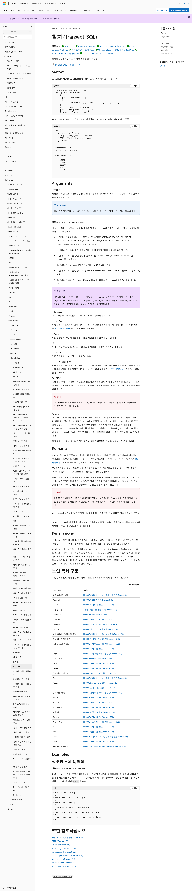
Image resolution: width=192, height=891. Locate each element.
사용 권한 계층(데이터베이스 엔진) (67, 837)
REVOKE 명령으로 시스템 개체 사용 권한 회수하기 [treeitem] (22, 774)
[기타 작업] (138, 28)
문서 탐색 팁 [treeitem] (10, 47)
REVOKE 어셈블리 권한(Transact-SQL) (98, 600)
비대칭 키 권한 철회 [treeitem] (21, 679)
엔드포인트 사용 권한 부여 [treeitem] (22, 582)
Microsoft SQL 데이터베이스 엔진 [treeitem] (18, 67)
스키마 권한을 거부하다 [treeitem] (22, 452)
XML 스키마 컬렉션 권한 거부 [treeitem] (22, 505)
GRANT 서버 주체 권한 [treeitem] (22, 615)
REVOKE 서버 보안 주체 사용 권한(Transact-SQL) (102, 653)
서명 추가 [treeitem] (17, 363)
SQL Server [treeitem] (9, 42)
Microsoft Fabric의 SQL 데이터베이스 (99, 53)
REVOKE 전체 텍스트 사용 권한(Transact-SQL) (101, 639)
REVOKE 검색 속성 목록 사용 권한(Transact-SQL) (102, 692)
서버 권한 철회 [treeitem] (19, 749)
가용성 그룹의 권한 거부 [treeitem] (22, 395)
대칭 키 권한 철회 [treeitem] (20, 766)
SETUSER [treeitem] (16, 795)
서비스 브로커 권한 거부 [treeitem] (22, 480)
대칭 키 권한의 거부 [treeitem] (21, 486)
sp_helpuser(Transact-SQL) (64, 866)
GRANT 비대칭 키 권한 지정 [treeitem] (22, 535)
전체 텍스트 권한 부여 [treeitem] (22, 588)
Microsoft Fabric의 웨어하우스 (65, 53)
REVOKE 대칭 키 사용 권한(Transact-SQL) (99, 712)
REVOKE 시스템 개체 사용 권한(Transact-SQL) (101, 722)
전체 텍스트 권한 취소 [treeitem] (22, 727)
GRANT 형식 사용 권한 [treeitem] (22, 640)
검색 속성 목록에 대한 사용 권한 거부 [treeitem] (22, 460)
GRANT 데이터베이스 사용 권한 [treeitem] (21, 558)
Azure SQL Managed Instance (113, 46)
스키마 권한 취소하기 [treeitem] (22, 737)
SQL (62, 28)
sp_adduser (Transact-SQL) (64, 851)
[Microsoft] (4, 3)
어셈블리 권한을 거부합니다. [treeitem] (22, 383)
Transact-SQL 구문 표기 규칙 (68, 64)
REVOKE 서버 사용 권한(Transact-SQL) (98, 697)
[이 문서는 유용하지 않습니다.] (164, 66)
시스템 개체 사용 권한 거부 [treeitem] (22, 493)
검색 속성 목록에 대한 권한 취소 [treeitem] (22, 743)
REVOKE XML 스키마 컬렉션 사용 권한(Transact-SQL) (104, 746)
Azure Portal (162, 10)
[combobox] (17, 32)
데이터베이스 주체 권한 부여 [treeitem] (22, 566)
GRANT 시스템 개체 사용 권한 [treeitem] (22, 633)
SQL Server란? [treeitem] (13, 61)
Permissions (165, 43)
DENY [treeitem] (15, 377)
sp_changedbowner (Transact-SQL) (67, 855)
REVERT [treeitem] (16, 662)
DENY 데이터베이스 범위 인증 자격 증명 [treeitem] (22, 427)
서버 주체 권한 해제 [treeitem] (21, 754)
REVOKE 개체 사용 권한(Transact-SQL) (98, 648)
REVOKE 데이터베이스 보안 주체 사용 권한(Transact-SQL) (106, 595)
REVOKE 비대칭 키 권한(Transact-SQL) (98, 605)
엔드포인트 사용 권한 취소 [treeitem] (22, 721)
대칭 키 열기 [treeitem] (18, 657)
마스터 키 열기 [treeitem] (19, 652)
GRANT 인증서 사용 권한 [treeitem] (22, 550)
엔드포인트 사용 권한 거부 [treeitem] (22, 435)
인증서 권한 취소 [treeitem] (20, 691)
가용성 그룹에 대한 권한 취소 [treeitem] (22, 685)
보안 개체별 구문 (62, 328)
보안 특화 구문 (167, 46)
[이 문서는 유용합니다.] (161, 66)
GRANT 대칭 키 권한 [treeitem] (21, 627)
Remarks (164, 40)
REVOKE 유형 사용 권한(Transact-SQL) (98, 731)
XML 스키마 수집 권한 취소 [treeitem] (22, 788)
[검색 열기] (179, 3)
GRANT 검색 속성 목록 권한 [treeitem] (22, 604)
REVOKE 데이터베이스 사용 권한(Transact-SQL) (102, 624)
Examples (164, 50)
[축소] (31, 26)
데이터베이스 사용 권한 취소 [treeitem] (22, 698)
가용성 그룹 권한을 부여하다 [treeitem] (22, 543)
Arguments (165, 36)
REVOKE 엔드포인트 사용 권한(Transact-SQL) (101, 629)
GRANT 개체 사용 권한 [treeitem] (22, 593)
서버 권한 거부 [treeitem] (19, 466)
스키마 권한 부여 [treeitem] (20, 597)
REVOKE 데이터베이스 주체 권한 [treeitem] (22, 705)
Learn (54, 28)
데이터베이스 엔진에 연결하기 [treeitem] (19, 73)
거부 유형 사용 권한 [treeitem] (21, 499)
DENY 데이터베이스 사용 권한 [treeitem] (22, 408)
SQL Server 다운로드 (179, 10)
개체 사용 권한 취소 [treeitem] (21, 732)
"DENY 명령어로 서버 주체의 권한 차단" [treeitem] (21, 472)
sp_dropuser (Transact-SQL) (64, 859)
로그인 (186, 3)
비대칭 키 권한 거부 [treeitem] (21, 389)
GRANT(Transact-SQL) (62, 844)
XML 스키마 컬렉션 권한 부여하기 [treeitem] (22, 646)
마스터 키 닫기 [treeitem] (19, 367)
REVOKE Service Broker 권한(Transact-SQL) (100, 619)
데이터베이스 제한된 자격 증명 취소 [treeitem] (21, 713)
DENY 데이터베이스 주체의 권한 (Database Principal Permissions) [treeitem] (22, 417)
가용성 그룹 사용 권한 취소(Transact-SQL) (100, 609)
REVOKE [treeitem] (16, 666)
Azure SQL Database (87, 46)
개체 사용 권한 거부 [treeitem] (21, 446)
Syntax (163, 33)
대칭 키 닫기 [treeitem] (18, 372)
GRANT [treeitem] (16, 521)
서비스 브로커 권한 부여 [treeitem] (22, 621)
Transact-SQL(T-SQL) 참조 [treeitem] (19, 241)
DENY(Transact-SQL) (61, 841)
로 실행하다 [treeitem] (18, 511)
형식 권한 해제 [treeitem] (19, 782)
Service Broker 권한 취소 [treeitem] (22, 760)
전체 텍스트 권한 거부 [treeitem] (22, 441)
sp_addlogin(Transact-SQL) (64, 848)
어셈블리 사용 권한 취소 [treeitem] (22, 673)
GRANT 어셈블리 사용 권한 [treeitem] (22, 527)
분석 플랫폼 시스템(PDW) (83, 49)
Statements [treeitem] (15, 325)
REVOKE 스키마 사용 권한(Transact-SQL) (99, 688)
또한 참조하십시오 (168, 53)
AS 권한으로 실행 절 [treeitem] (21, 516)
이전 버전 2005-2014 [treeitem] (13, 51)
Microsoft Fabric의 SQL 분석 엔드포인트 (116, 49)
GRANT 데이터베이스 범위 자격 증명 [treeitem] (21, 574)
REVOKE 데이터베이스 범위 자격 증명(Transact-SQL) (104, 634)
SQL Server (72, 28)
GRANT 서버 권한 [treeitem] (20, 610)
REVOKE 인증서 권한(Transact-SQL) (97, 614)
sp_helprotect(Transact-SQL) (64, 862)
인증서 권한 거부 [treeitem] (20, 402)
